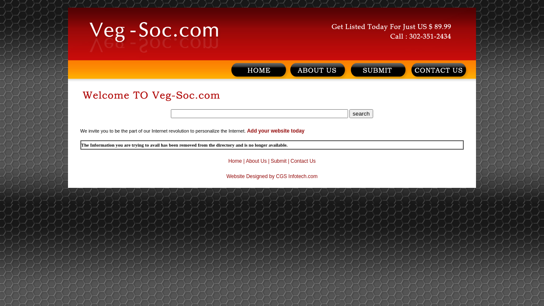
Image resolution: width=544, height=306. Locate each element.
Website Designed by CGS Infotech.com (272, 176)
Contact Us (303, 161)
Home (235, 161)
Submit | (280, 161)
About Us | (257, 161)
